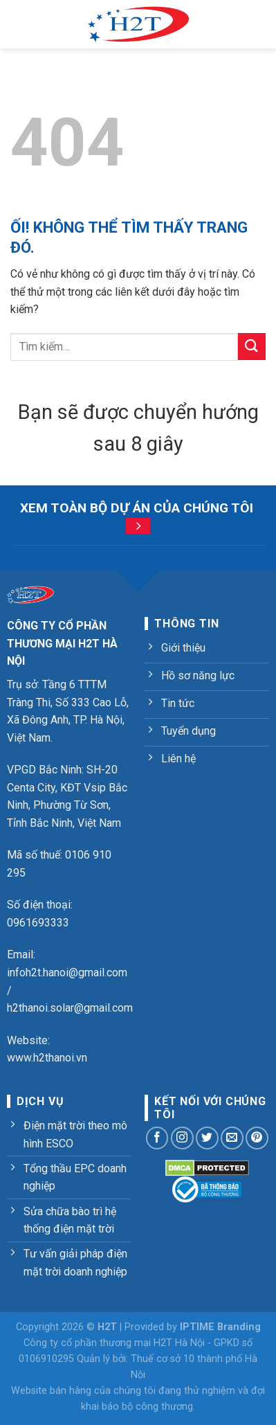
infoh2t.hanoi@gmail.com (67, 972)
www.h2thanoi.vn (47, 1057)
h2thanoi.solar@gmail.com (70, 1007)
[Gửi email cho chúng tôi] (232, 1138)
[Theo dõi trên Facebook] (157, 1138)
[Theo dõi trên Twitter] (207, 1138)
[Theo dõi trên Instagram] (182, 1138)
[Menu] (18, 24)
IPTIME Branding (220, 1327)
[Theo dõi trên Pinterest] (257, 1138)
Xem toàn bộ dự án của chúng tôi (136, 508)
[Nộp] (252, 346)
